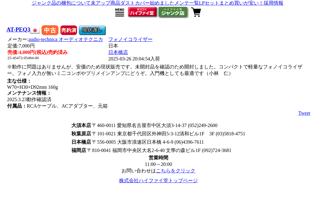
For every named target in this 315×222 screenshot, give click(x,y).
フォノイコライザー (130, 39)
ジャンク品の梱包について (61, 3)
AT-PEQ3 (18, 29)
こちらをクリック (175, 170)
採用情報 (273, 3)
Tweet (304, 113)
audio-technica (66, 39)
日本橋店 (118, 52)
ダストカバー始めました (147, 3)
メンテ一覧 (186, 3)
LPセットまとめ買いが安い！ (231, 3)
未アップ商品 (105, 3)
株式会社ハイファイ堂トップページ (158, 180)
